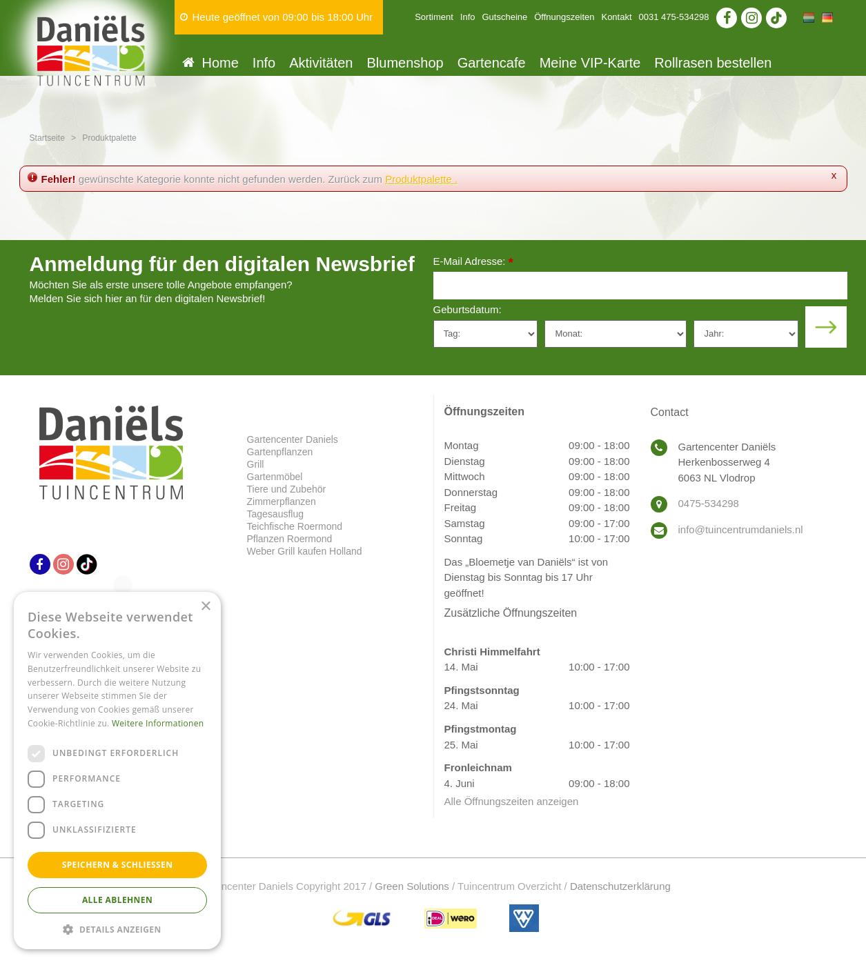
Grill (255, 464)
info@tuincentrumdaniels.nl (740, 529)
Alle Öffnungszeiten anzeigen (511, 801)
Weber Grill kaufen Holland (304, 551)
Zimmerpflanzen (281, 501)
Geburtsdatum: (467, 309)
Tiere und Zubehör (286, 489)
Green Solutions (412, 886)
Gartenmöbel (275, 476)
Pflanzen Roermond (290, 538)
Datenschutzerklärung (620, 886)
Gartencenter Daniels (292, 439)
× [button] (205, 607)
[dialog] (117, 770)
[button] (117, 928)
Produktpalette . (421, 179)
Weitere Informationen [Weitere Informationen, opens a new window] (158, 723)
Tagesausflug (275, 513)
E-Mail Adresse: (473, 262)
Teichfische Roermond (295, 526)
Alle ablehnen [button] (117, 900)
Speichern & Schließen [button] (117, 865)
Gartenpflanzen (280, 451)
